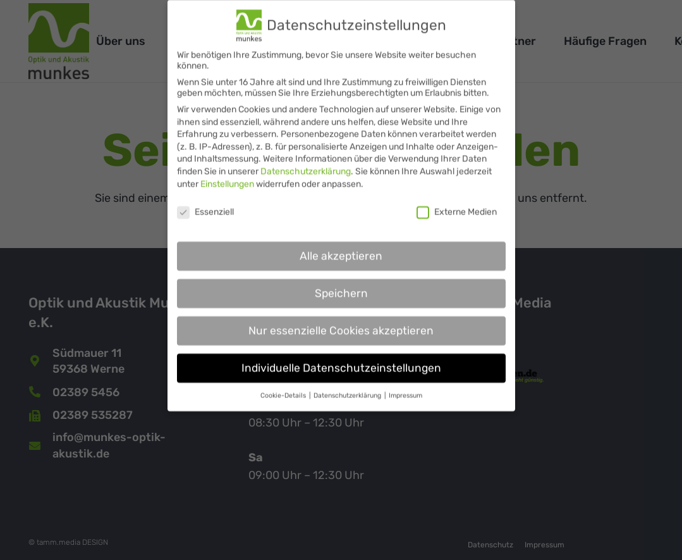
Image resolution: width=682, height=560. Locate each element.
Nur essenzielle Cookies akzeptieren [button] (341, 322)
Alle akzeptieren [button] (341, 247)
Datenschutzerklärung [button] (348, 387)
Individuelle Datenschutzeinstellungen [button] (341, 359)
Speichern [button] (341, 284)
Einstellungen (227, 175)
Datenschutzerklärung (305, 163)
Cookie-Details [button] (284, 387)
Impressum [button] (405, 387)
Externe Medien (457, 203)
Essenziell (205, 203)
